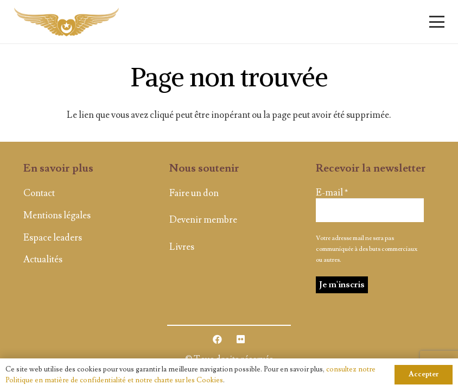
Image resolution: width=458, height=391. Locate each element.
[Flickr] (240, 339)
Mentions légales (57, 216)
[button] (436, 21)
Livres (181, 247)
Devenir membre (203, 220)
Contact (39, 193)
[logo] (66, 22)
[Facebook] (218, 339)
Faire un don (194, 193)
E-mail (332, 192)
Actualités (42, 260)
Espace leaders (52, 238)
